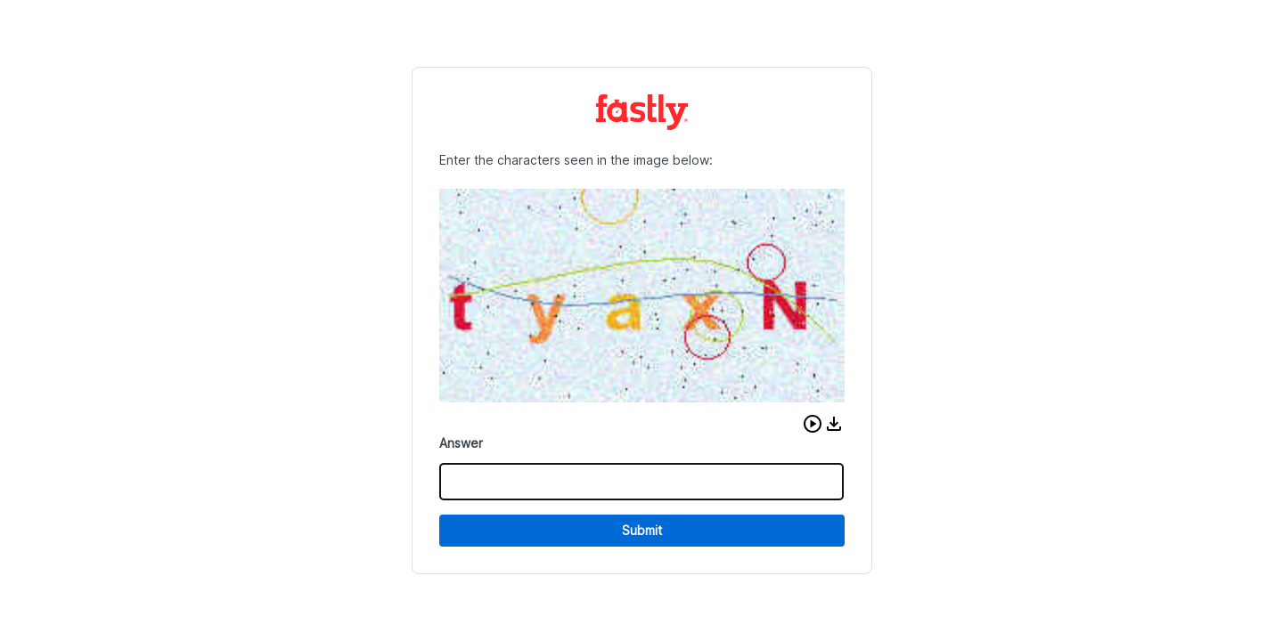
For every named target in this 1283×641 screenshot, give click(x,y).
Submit (642, 530)
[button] (812, 423)
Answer (461, 442)
